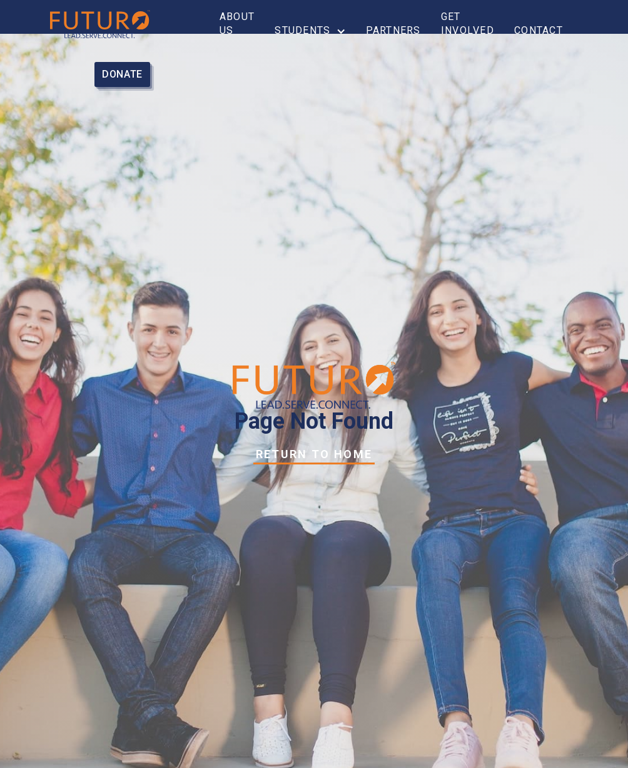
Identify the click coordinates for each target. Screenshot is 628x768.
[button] (310, 31)
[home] (112, 24)
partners (393, 30)
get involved (467, 23)
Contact (538, 30)
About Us (237, 23)
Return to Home (314, 454)
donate (122, 74)
